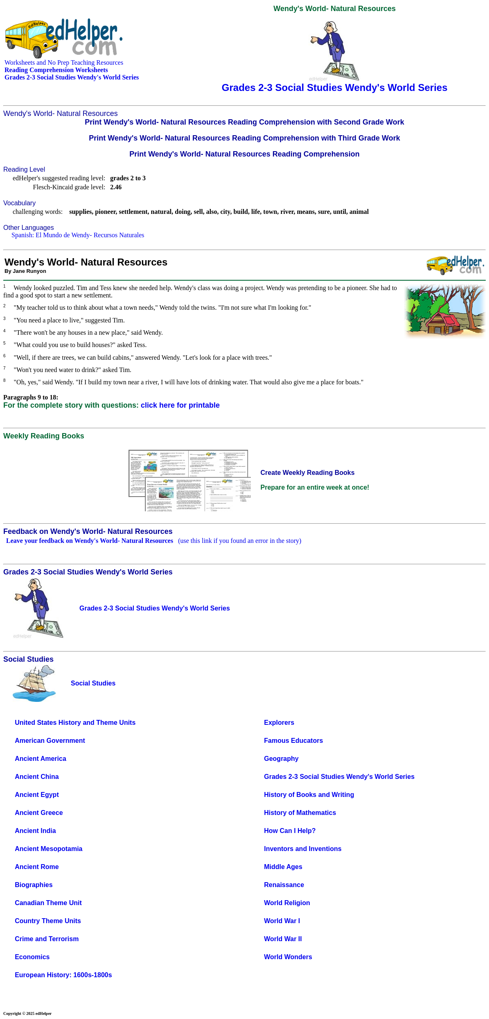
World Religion (287, 902)
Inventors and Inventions (302, 848)
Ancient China (37, 776)
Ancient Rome (37, 866)
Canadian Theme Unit (48, 902)
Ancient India (35, 830)
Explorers (279, 722)
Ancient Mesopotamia (48, 848)
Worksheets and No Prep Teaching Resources (64, 62)
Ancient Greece (39, 812)
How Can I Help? (289, 830)
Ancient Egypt (37, 794)
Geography (281, 758)
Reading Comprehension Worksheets (56, 69)
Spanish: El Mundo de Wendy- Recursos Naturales (77, 234)
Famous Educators (293, 740)
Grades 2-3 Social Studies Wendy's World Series (339, 776)
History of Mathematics (300, 812)
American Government (50, 740)
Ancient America (40, 758)
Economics (32, 956)
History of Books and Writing (309, 794)
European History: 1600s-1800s (63, 974)
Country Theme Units (48, 920)
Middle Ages (283, 866)
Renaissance (284, 884)
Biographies (33, 884)
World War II (283, 938)
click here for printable (180, 405)
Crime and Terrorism (47, 938)
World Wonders (288, 956)
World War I (282, 920)
